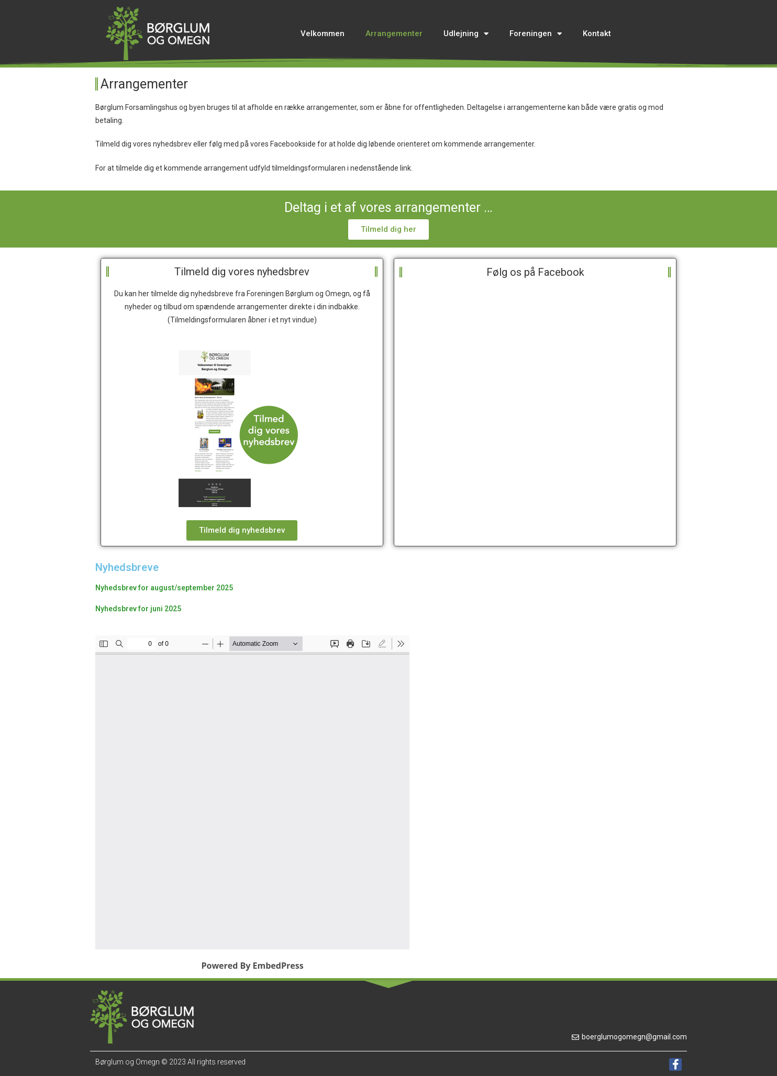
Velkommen (323, 33)
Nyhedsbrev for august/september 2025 (164, 588)
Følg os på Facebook (535, 272)
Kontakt (597, 33)
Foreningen (535, 34)
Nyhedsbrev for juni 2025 (138, 608)
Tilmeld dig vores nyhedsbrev (241, 271)
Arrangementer (394, 33)
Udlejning (466, 34)
